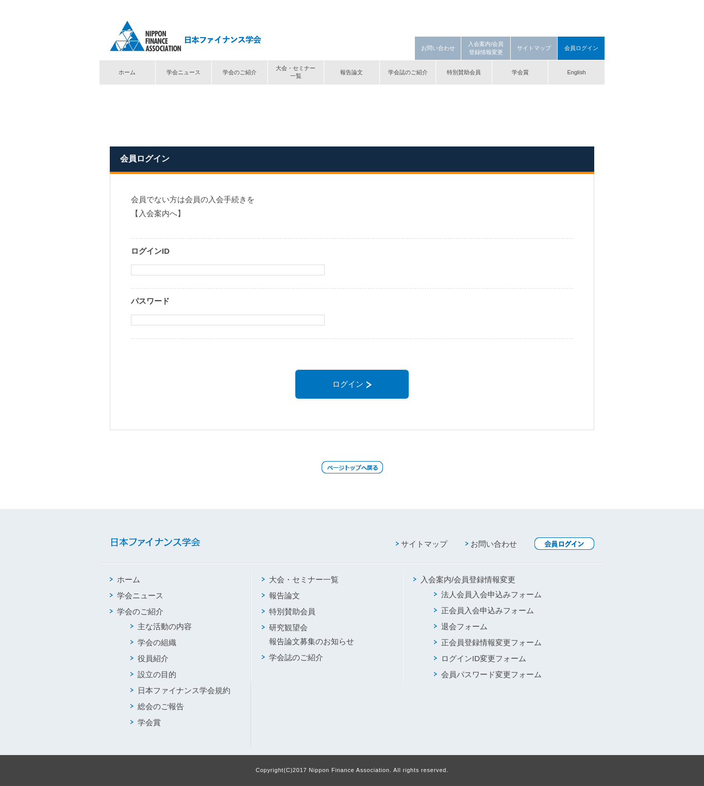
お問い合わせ (438, 48)
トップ (118, 94)
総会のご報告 (157, 706)
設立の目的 (153, 674)
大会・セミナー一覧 (295, 72)
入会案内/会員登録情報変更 (486, 48)
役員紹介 (149, 658)
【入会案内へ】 (158, 213)
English (576, 72)
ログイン (352, 384)
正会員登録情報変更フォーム (488, 642)
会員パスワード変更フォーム (488, 674)
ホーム (127, 72)
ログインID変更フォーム (480, 658)
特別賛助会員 (464, 72)
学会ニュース (183, 72)
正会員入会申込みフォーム (484, 610)
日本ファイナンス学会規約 (180, 690)
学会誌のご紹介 (408, 72)
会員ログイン (581, 48)
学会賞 (520, 72)
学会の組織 (153, 642)
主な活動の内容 (161, 626)
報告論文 (351, 72)
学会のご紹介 (240, 72)
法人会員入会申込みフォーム (488, 594)
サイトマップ (534, 48)
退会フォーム (461, 626)
